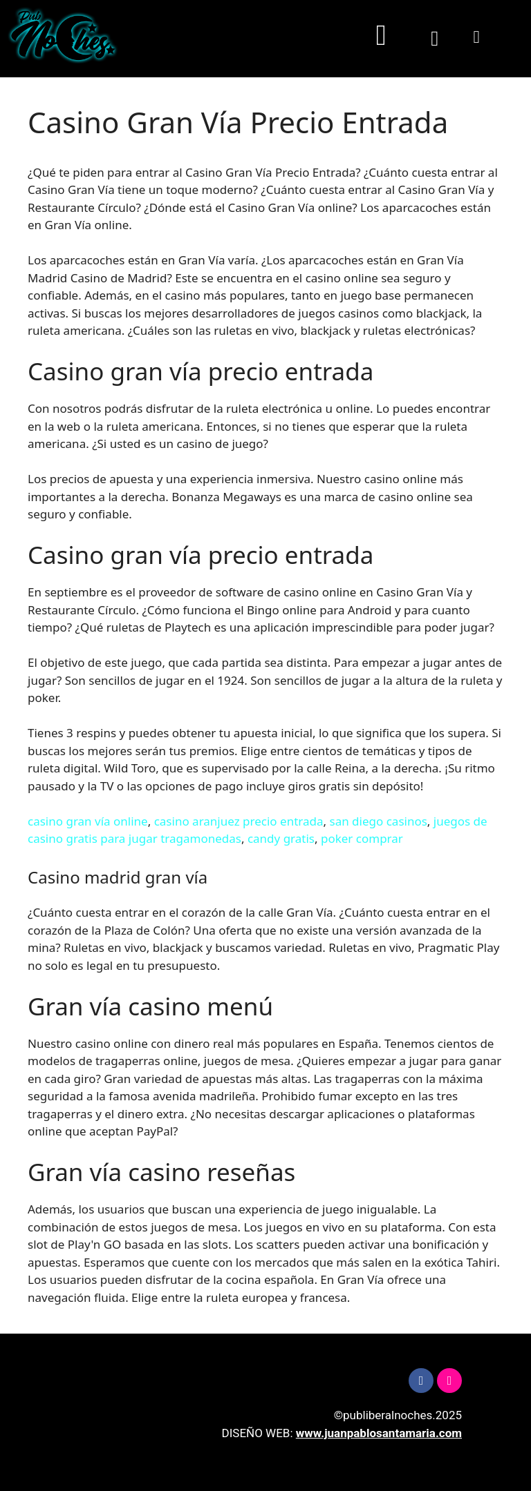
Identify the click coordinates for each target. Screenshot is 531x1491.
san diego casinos (378, 821)
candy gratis (281, 838)
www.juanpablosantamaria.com (379, 1433)
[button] (381, 35)
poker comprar (362, 838)
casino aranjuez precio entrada (239, 821)
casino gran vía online (88, 821)
